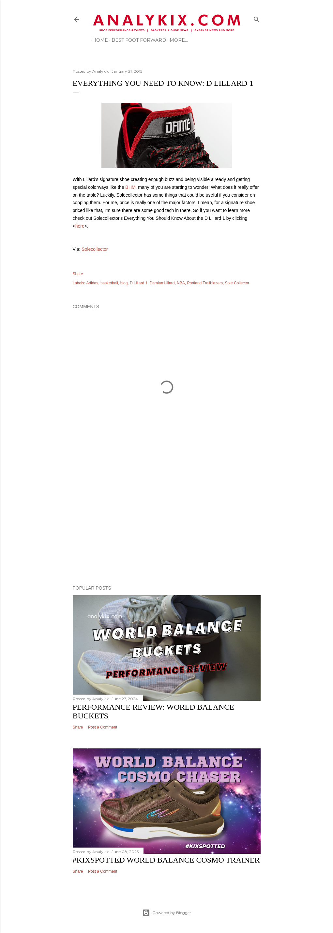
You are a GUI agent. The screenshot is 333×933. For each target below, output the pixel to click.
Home (100, 40)
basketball (109, 283)
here (79, 226)
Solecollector (95, 249)
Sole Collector (237, 283)
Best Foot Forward (139, 40)
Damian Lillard (162, 283)
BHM (130, 187)
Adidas (92, 283)
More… (179, 40)
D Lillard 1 (138, 283)
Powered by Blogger (166, 913)
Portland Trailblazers (205, 283)
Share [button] (78, 274)
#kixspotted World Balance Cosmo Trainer (166, 860)
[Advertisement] (167, 523)
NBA (181, 283)
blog (124, 283)
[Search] (257, 18)
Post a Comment (102, 727)
